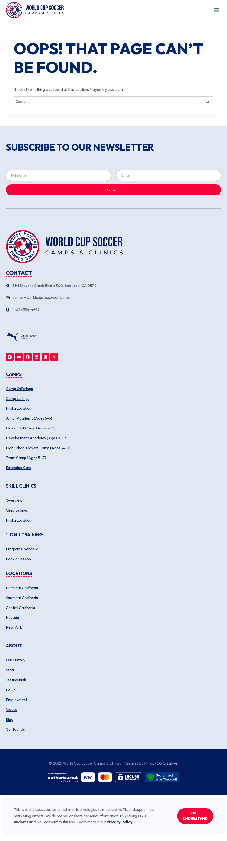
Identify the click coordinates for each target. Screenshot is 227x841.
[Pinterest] (45, 357)
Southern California (22, 597)
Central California (20, 607)
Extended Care (18, 467)
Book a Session (18, 558)
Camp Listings (17, 398)
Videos (11, 709)
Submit (113, 189)
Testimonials (16, 679)
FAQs (10, 689)
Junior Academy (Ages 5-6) (29, 418)
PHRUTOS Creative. (161, 763)
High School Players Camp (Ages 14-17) (38, 447)
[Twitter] (54, 357)
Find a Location (18, 408)
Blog (9, 719)
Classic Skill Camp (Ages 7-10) (31, 428)
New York (14, 627)
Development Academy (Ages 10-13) (37, 438)
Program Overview (22, 549)
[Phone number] (113, 310)
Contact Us (15, 729)
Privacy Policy (120, 821)
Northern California (22, 587)
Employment (16, 699)
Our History (15, 660)
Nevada (12, 617)
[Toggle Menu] (216, 10)
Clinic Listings (17, 510)
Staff (10, 669)
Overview (14, 500)
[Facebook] (28, 357)
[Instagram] (10, 357)
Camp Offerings (19, 388)
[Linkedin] (36, 357)
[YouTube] (19, 357)
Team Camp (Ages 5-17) (26, 457)
